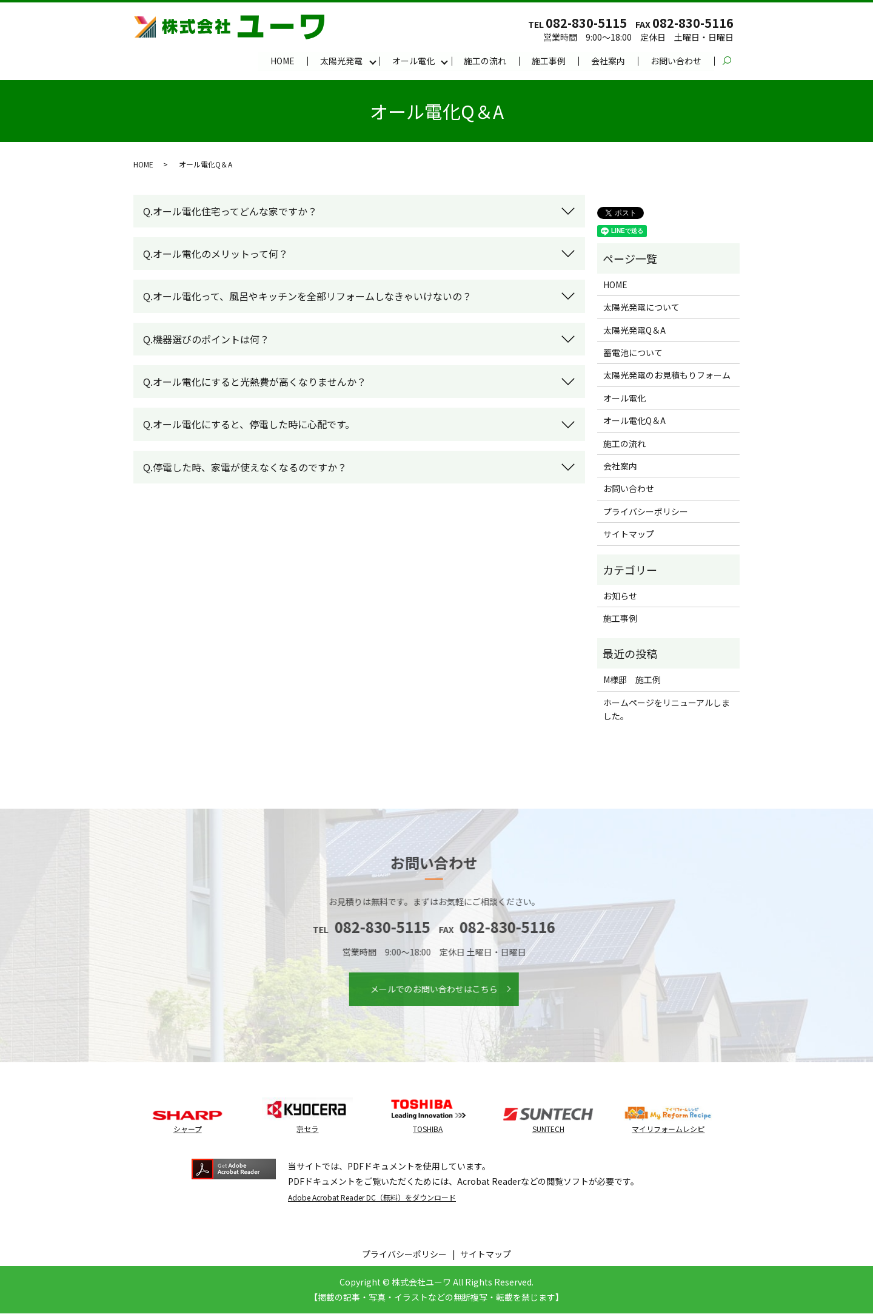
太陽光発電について (641, 308)
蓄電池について (633, 353)
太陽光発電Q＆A (634, 331)
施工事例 (549, 61)
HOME (282, 61)
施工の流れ (485, 61)
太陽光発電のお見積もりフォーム (667, 375)
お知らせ (620, 596)
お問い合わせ (676, 61)
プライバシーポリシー (645, 512)
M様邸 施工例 (632, 680)
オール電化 (413, 61)
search (733, 61)
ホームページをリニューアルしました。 (666, 709)
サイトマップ (628, 534)
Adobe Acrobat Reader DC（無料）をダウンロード (372, 1197)
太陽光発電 (340, 61)
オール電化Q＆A (634, 421)
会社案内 (608, 61)
